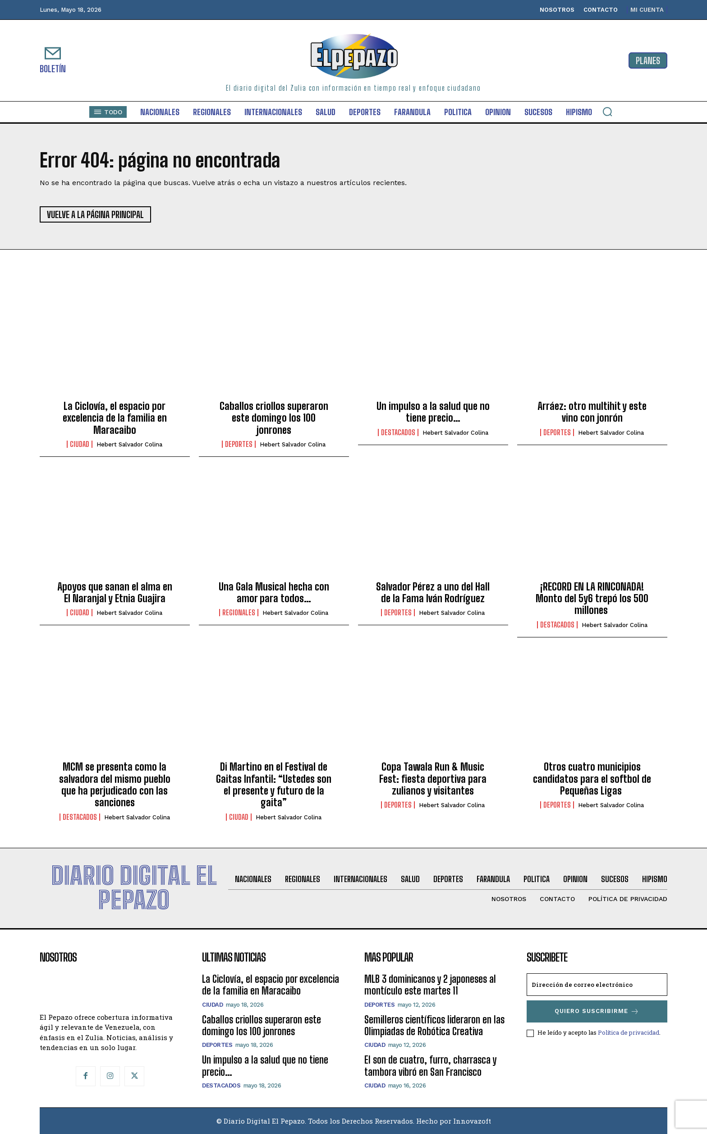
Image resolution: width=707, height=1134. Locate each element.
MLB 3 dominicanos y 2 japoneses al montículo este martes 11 (430, 985)
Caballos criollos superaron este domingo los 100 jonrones (274, 418)
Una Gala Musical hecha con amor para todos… (274, 592)
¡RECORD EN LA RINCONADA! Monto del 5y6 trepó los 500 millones (592, 599)
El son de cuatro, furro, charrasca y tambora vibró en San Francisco (430, 1066)
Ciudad (79, 444)
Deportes (238, 444)
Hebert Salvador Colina (129, 444)
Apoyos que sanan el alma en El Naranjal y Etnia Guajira (114, 592)
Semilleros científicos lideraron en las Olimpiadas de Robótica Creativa (434, 1025)
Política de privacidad (628, 1032)
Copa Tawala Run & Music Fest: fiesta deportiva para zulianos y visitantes (433, 779)
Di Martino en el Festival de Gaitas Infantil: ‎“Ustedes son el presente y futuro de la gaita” (273, 785)
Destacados (398, 432)
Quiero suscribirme (597, 1011)
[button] (607, 111)
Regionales (238, 612)
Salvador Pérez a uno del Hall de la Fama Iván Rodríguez (433, 592)
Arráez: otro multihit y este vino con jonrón (592, 412)
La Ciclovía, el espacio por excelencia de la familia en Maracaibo (115, 418)
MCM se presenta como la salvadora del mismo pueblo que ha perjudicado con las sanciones (114, 785)
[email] (597, 984)
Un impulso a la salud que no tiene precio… (433, 412)
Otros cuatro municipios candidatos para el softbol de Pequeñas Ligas (592, 779)
